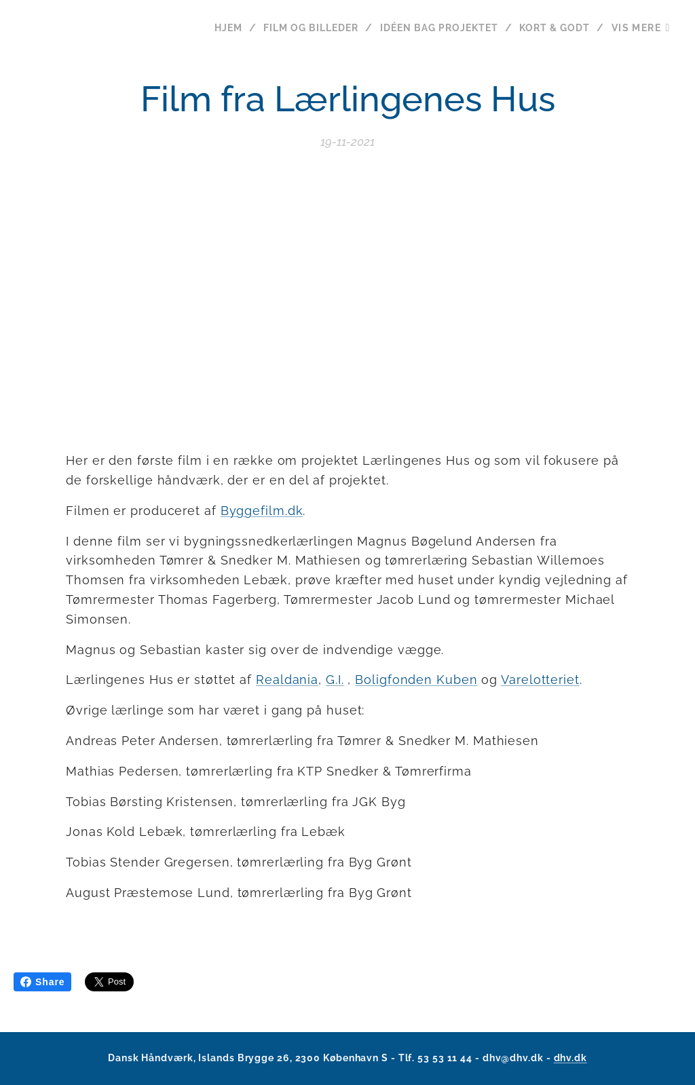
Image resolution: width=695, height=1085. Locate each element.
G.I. (335, 680)
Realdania (287, 680)
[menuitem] (222, 28)
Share (42, 981)
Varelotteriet (540, 680)
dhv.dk (570, 1057)
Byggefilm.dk (262, 510)
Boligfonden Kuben (416, 680)
